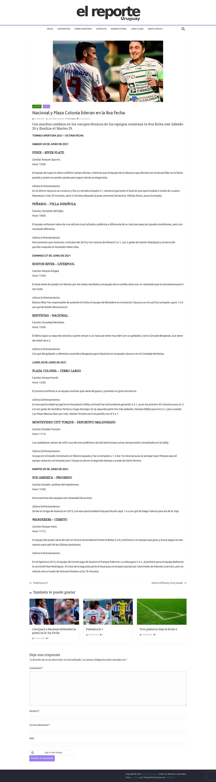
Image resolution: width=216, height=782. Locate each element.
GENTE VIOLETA (155, 28)
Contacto (101, 28)
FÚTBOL (46, 106)
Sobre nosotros (83, 28)
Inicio (50, 28)
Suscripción (63, 28)
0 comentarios (83, 119)
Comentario (36, 668)
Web (31, 738)
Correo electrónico (39, 725)
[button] (51, 752)
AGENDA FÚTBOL (119, 28)
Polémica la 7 (38, 583)
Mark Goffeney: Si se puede (169, 583)
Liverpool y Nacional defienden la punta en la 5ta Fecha (54, 631)
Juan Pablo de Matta (56, 119)
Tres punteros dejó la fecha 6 (158, 629)
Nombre (34, 711)
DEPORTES (36, 106)
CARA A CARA (137, 28)
